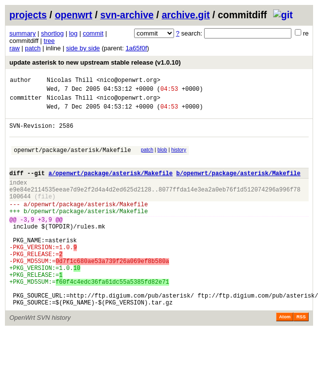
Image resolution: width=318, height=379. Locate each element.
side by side (83, 48)
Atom (284, 356)
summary (22, 33)
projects (28, 14)
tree (49, 40)
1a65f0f (136, 48)
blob (162, 158)
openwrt (73, 14)
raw (14, 48)
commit (93, 33)
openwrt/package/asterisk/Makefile (72, 160)
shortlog (52, 33)
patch (33, 48)
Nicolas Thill (70, 81)
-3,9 (27, 241)
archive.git (186, 14)
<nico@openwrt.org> (129, 81)
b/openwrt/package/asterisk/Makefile (238, 186)
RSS (301, 356)
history (178, 158)
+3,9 (45, 241)
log (73, 33)
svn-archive (126, 14)
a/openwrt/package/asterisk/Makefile (110, 186)
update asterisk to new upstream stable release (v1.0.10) (95, 62)
